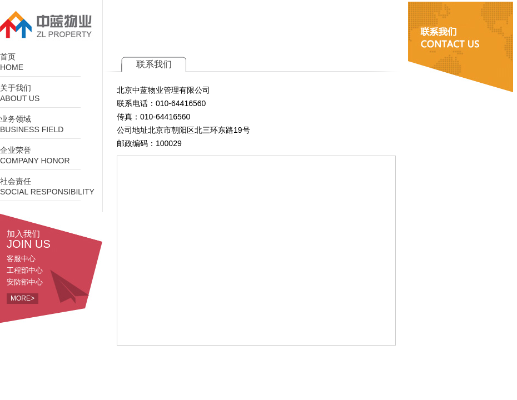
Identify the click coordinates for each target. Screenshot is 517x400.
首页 (51, 62)
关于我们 (51, 93)
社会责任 (51, 187)
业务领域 (51, 124)
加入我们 (54, 239)
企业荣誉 (51, 156)
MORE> (22, 298)
